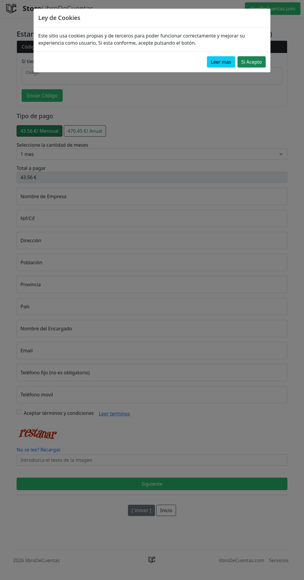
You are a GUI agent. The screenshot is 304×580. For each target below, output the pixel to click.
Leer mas (221, 62)
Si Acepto (251, 62)
